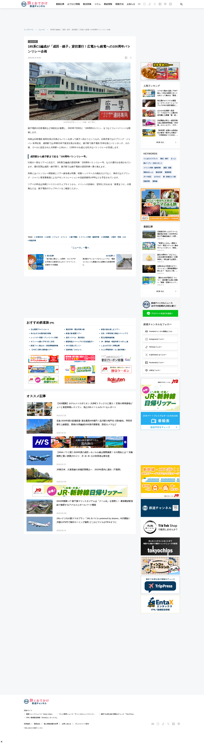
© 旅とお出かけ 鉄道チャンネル (33, 728)
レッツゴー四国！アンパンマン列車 (44, 337)
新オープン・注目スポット (153, 163)
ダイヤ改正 (147, 177)
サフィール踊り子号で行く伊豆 (42, 341)
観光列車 (159, 172)
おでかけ (157, 177)
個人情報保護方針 (50, 724)
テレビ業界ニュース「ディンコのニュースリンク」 (77, 714)
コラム (98, 4)
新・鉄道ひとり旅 (169, 177)
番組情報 (108, 4)
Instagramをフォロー (154, 339)
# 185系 (48, 237)
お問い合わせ (66, 724)
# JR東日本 (38, 237)
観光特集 (87, 4)
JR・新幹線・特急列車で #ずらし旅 (114, 341)
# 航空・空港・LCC (118, 237)
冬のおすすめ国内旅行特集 (41, 333)
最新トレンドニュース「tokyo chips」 (40, 714)
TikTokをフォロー (153, 347)
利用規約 (27, 724)
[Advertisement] (102, 18)
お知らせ (131, 4)
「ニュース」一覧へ (80, 247)
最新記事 (60, 4)
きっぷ (173, 159)
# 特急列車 (32, 240)
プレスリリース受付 (82, 724)
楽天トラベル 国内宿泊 (75, 337)
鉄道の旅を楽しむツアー (110, 329)
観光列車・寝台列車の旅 (75, 329)
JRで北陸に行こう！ (74, 345)
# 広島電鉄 (105, 237)
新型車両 (168, 172)
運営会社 (37, 724)
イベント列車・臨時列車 (152, 168)
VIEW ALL (160, 142)
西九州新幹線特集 (107, 337)
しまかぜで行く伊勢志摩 (110, 345)
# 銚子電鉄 (73, 237)
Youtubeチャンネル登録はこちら (158, 331)
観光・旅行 (164, 159)
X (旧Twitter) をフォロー (155, 354)
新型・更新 (167, 168)
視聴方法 (119, 4)
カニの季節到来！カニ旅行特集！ (113, 349)
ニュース (42, 30)
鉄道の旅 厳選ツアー (74, 333)
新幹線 (155, 181)
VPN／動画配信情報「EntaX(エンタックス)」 (42, 718)
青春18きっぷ (148, 172)
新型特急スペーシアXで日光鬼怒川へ (80, 341)
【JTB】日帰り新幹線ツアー (42, 349)
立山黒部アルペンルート (40, 329)
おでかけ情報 (74, 4)
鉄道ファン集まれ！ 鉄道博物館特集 (44, 345)
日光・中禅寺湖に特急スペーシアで (114, 333)
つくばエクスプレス (151, 159)
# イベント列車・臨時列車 (89, 237)
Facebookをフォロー (154, 362)
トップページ (28, 30)
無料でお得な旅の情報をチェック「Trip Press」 (118, 714)
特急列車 (147, 181)
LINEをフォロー (152, 370)
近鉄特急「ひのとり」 (74, 349)
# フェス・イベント (59, 237)
